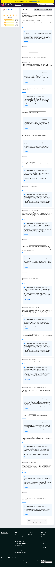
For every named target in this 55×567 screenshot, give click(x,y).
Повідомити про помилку (20, 550)
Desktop (30, 534)
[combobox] (45, 4)
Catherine (30, 239)
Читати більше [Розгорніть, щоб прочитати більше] (25, 25)
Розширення (18, 4)
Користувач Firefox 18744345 (35, 156)
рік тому (33, 13)
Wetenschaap (31, 307)
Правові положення (19, 557)
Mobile (29, 536)
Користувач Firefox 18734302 (35, 272)
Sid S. (30, 359)
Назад (29, 520)
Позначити (24, 27)
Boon (30, 13)
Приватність (3, 557)
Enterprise (30, 539)
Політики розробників (20, 543)
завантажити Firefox (36, 1)
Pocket (42, 543)
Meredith (30, 278)
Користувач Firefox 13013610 (35, 88)
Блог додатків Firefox (20, 536)
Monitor (42, 541)
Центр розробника (19, 541)
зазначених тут (13, 560)
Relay (42, 539)
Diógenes (30, 437)
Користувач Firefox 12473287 (35, 111)
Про (15, 534)
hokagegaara (31, 133)
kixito (30, 414)
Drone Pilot (31, 210)
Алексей (30, 46)
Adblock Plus (9, 9)
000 (29, 462)
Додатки (16, 532)
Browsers (43, 534)
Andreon (30, 492)
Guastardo (31, 52)
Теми (23, 4)
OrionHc (30, 186)
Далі (45, 520)
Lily (29, 162)
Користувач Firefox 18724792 (35, 387)
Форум (16, 547)
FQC (29, 62)
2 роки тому (35, 52)
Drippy (30, 334)
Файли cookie (11, 557)
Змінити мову (43, 560)
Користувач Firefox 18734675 (35, 245)
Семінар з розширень (19, 539)
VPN (42, 536)
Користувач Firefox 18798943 (35, 57)
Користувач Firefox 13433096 (35, 498)
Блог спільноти (18, 545)
